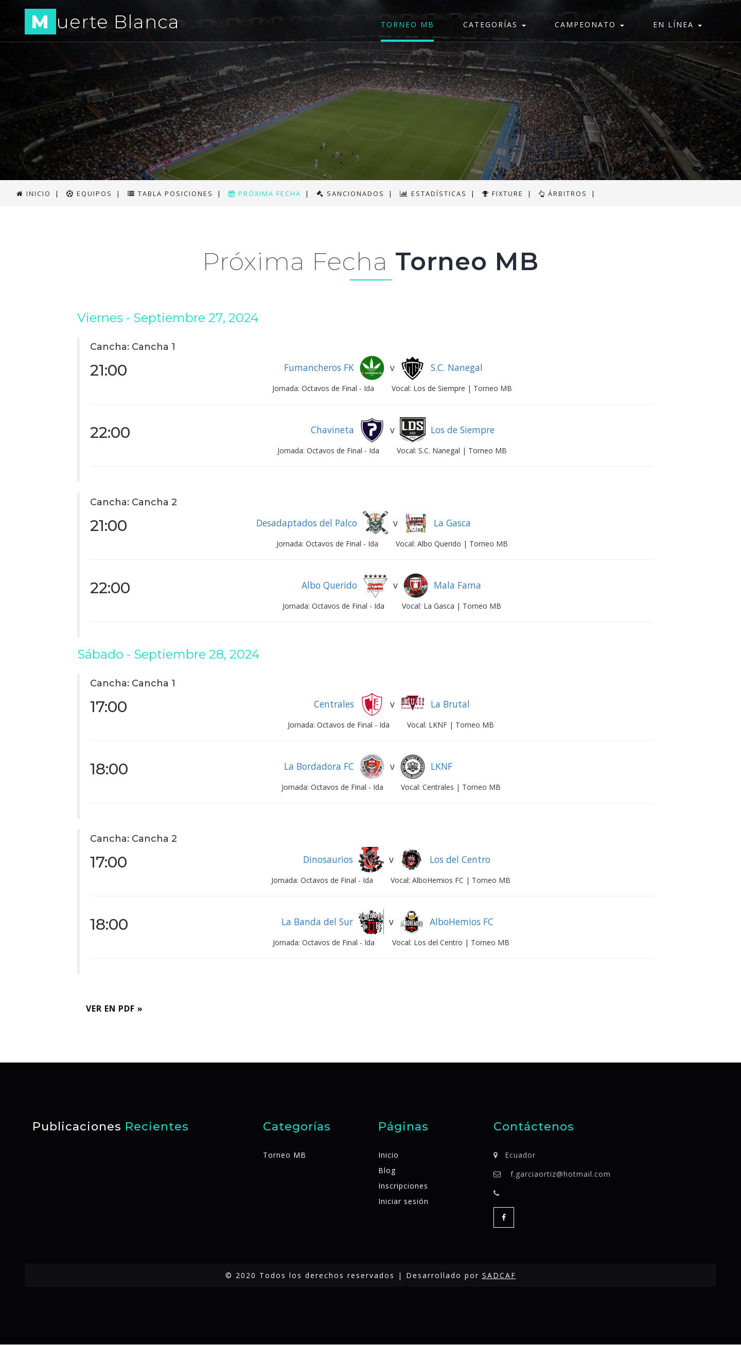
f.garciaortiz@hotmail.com (560, 1174)
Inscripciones (403, 1186)
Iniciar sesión (403, 1202)
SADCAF (499, 1276)
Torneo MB (407, 24)
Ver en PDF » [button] (115, 1009)
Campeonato (589, 24)
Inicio (388, 1155)
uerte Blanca (103, 23)
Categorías (494, 24)
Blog (387, 1171)
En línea (677, 24)
